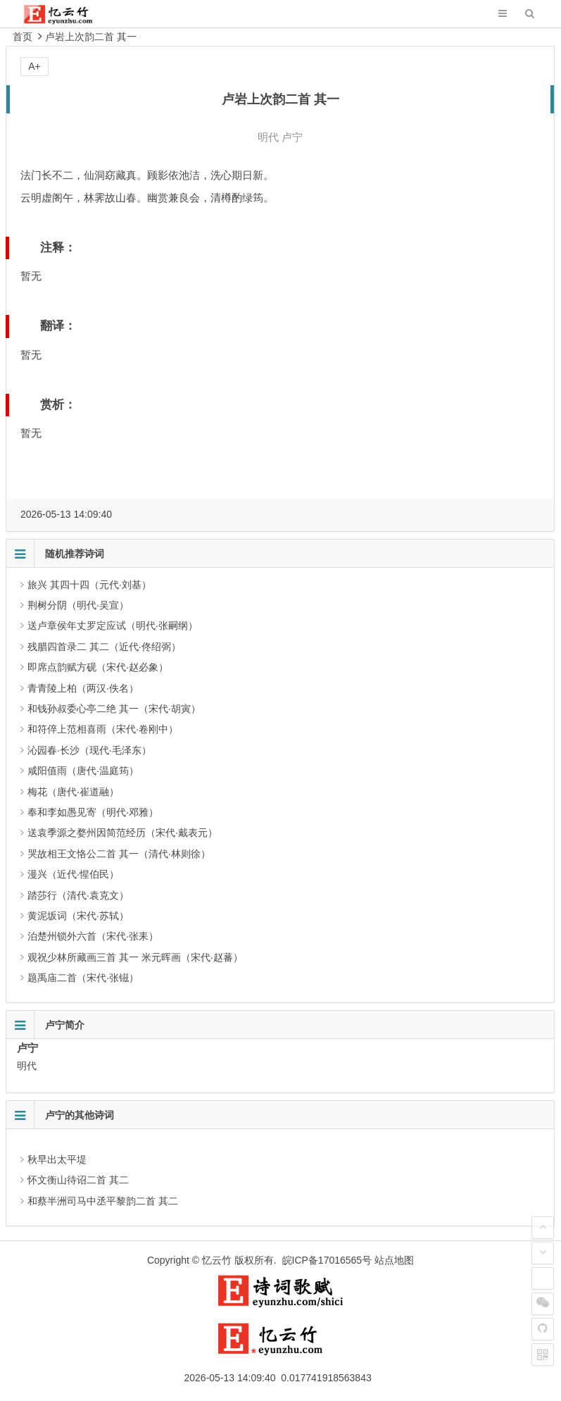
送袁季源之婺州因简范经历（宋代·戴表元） (122, 832)
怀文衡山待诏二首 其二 (78, 1179)
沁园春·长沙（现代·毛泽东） (89, 750)
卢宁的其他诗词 (79, 1115)
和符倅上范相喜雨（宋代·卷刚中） (102, 729)
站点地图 (394, 1260)
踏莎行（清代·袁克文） (78, 895)
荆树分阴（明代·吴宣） (78, 605)
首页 (22, 36)
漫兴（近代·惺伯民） (73, 874)
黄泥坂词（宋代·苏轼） (78, 915)
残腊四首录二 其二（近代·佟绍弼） (104, 646)
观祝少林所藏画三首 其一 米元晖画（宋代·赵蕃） (135, 957)
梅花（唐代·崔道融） (73, 791)
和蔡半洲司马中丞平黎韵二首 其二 (102, 1201)
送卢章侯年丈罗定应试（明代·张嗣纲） (112, 625)
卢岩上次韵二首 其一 (91, 36)
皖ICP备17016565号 (327, 1260)
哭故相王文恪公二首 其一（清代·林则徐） (118, 853)
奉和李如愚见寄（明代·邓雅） (92, 812)
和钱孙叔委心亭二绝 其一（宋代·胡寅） (114, 708)
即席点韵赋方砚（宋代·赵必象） (97, 667)
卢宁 (292, 137)
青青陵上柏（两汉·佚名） (83, 688)
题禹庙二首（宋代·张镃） (83, 977)
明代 (268, 137)
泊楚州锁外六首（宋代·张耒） (92, 936)
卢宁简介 (64, 1024)
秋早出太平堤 (57, 1159)
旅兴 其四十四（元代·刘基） (89, 584)
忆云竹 (217, 1260)
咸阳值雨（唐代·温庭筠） (83, 770)
